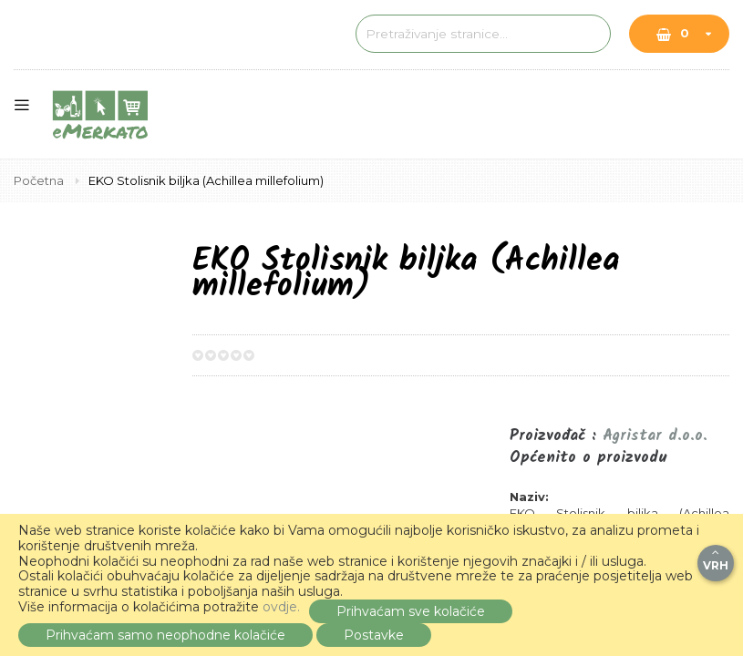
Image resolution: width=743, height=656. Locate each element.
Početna (40, 180)
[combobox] (465, 34)
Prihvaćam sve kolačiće (410, 611)
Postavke (374, 635)
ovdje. (281, 607)
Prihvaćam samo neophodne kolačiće (165, 635)
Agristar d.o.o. (655, 436)
